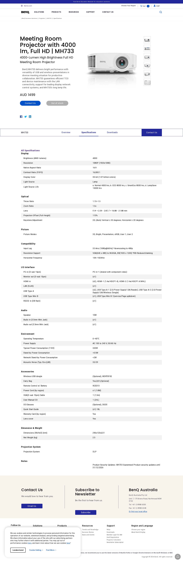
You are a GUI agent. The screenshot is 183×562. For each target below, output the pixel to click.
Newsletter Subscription (115, 542)
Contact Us (30, 103)
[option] (112, 62)
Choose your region (138, 529)
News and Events (88, 535)
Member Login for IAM (114, 535)
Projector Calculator (114, 540)
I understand (17, 550)
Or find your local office (138, 511)
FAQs (108, 529)
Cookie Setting (36, 550)
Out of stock (57, 103)
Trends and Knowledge (90, 529)
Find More (51, 550)
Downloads (111, 532)
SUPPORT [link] (90, 12)
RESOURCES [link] (74, 12)
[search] (161, 12)
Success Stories (88, 532)
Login (157, 6)
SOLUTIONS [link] (39, 12)
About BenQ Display (138, 532)
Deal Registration (113, 537)
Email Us (32, 506)
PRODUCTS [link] (56, 12)
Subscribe (85, 512)
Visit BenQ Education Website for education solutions (91, 1)
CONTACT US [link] (108, 12)
